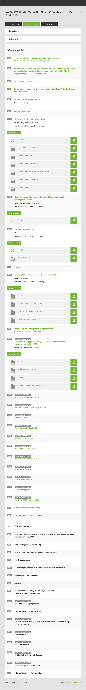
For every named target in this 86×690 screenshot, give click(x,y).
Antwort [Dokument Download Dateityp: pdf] (21, 377)
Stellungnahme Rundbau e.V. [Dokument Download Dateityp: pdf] (28, 180)
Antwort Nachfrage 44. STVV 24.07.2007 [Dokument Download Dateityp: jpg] (32, 385)
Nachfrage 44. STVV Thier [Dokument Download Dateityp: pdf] (27, 369)
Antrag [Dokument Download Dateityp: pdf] (20, 295)
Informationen (14, 24)
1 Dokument (13, 39)
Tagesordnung (31, 24)
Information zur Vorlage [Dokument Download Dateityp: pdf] (26, 147)
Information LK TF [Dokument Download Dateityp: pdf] (24, 258)
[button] (73, 140)
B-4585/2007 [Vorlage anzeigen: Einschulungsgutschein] (15, 243)
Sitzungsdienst (74, 682)
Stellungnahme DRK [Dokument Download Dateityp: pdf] (25, 155)
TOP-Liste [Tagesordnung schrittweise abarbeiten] (49, 24)
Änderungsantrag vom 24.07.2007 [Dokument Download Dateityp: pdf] (30, 303)
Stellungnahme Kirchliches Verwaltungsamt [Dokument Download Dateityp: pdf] (33, 172)
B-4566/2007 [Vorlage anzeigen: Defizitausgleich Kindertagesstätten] (15, 133)
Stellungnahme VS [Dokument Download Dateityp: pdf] (24, 188)
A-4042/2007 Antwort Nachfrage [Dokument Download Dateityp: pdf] (29, 319)
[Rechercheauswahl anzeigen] (79, 12)
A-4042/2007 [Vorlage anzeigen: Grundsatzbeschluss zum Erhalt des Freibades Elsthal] (15, 288)
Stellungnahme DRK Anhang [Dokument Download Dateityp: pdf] (28, 163)
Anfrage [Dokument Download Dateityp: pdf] (20, 361)
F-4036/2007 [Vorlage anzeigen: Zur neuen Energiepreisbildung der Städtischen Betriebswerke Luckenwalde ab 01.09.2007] (15, 354)
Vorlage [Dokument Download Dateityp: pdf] (20, 139)
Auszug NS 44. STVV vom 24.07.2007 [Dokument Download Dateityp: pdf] (31, 311)
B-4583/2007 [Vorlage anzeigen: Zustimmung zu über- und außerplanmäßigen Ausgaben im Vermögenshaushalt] (15, 213)
